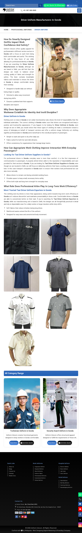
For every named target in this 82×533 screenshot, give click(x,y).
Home (6, 30)
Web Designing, (38, 530)
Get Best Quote (26, 443)
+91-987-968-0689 (28, 10)
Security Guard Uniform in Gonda (60, 431)
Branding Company (63, 530)
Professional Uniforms (21, 30)
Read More (14, 443)
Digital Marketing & (50, 530)
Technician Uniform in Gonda (22, 431)
